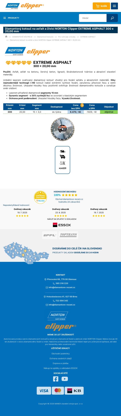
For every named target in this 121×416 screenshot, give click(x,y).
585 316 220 (60, 283)
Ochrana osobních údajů (61, 358)
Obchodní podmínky (60, 354)
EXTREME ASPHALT (87, 37)
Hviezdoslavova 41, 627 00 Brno (60, 297)
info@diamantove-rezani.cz (60, 287)
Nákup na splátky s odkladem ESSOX (60, 368)
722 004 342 (60, 301)
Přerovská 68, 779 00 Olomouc (60, 279)
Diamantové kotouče (45, 37)
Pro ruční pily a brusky (67, 37)
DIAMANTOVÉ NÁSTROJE (22, 37)
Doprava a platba (60, 363)
